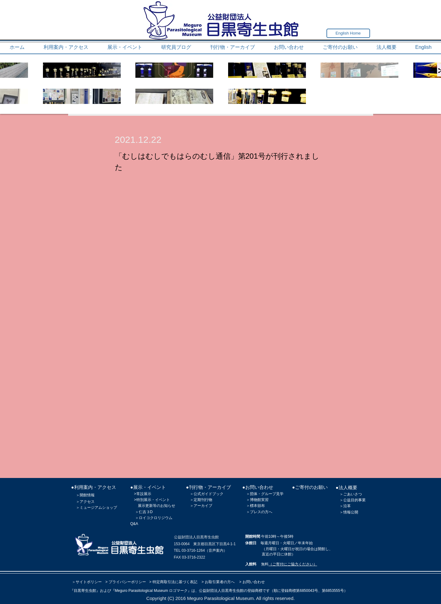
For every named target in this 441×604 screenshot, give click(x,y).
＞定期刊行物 (201, 500)
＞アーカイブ (201, 505)
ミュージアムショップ (98, 507)
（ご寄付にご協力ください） (293, 564)
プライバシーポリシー (127, 582)
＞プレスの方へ (259, 512)
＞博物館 (253, 500)
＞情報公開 (349, 512)
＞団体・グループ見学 (265, 494)
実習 (265, 500)
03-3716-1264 (193, 550)
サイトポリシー (89, 582)
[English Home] (348, 33)
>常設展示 (142, 494)
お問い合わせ (253, 582)
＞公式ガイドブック (206, 494)
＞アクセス (85, 501)
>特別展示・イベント (152, 500)
